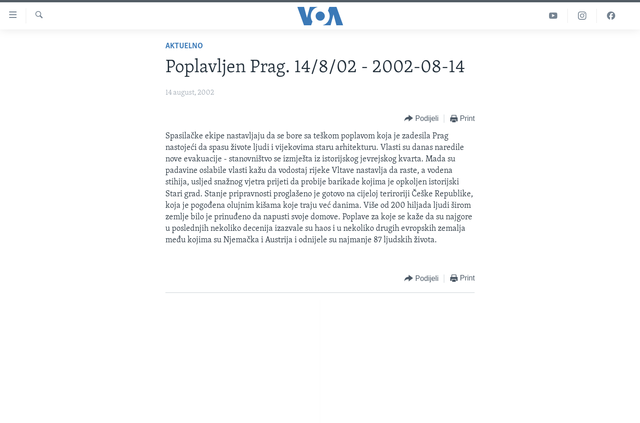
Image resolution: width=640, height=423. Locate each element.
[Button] (421, 119)
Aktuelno (184, 46)
